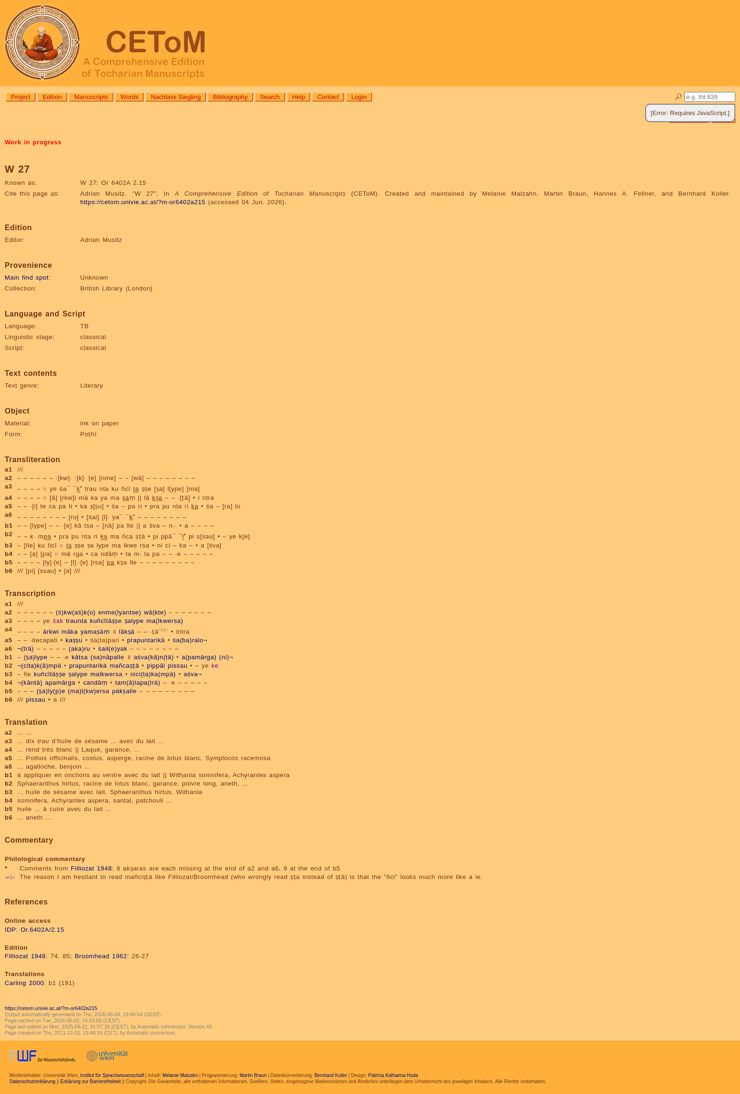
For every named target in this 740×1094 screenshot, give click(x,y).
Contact (328, 96)
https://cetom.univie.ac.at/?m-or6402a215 (142, 202)
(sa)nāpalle (107, 657)
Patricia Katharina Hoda (393, 1075)
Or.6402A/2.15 (42, 929)
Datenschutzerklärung (32, 1081)
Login (359, 96)
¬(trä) (25, 648)
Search (270, 96)
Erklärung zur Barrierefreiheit (90, 1081)
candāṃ (95, 682)
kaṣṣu (74, 640)
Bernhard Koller (330, 1075)
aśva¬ (193, 674)
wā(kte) (155, 612)
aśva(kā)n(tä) (154, 657)
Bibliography (230, 96)
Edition (52, 96)
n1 (163, 629)
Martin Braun (253, 1075)
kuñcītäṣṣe (105, 620)
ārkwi (51, 631)
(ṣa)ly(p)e (50, 691)
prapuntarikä (146, 640)
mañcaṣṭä (124, 665)
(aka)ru (80, 648)
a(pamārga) (199, 657)
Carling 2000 (24, 982)
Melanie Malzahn (180, 1075)
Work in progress (33, 142)
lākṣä (127, 631)
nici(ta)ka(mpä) (153, 674)
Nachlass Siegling (176, 96)
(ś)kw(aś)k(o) (75, 612)
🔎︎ (678, 96)
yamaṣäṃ (95, 631)
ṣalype (134, 620)
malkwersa (106, 674)
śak (58, 620)
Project (20, 96)
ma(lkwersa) (164, 620)
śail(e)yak (112, 648)
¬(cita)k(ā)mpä (39, 665)
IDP (10, 929)
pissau (178, 665)
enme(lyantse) (119, 612)
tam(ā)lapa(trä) (137, 682)
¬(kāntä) (29, 682)
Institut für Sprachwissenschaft (112, 1075)
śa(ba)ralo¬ (190, 640)
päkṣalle (124, 691)
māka (69, 631)
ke (215, 665)
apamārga (60, 682)
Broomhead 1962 (101, 956)
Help (298, 96)
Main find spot (27, 277)
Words (129, 96)
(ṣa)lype (36, 657)
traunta (76, 620)
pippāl (156, 665)
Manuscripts (91, 96)
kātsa (80, 657)
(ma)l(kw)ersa (88, 691)
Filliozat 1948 (91, 868)
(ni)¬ (226, 657)
